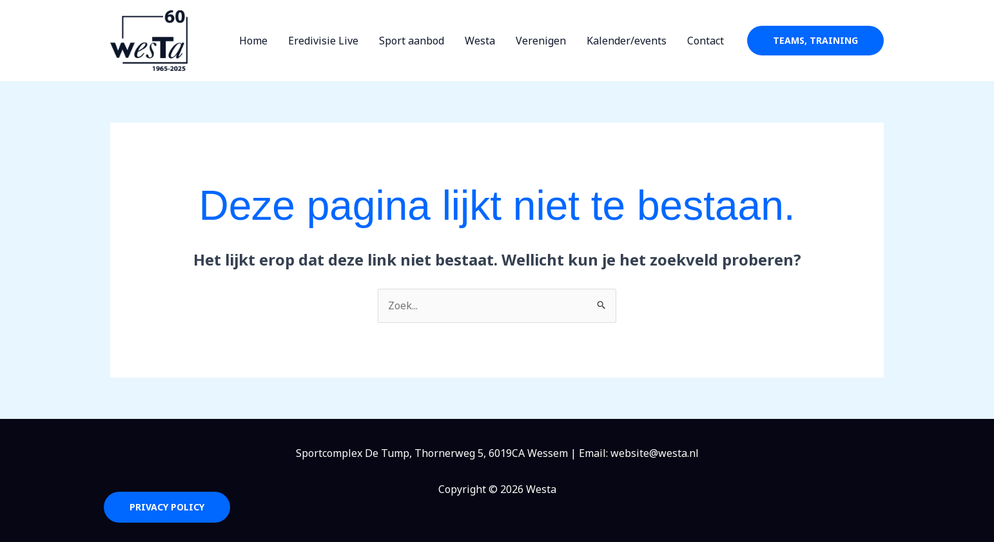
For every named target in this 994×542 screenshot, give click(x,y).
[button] (815, 40)
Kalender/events (627, 41)
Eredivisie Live (323, 41)
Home (253, 41)
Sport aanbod (411, 41)
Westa (480, 41)
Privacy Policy (167, 507)
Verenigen (541, 41)
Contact (705, 41)
